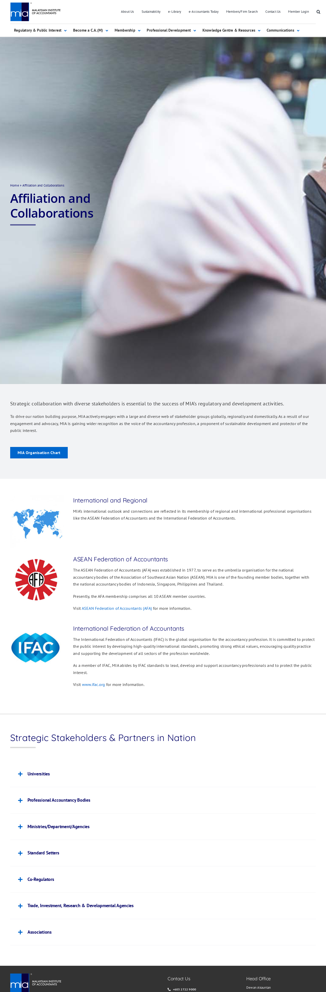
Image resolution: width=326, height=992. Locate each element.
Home (14, 185)
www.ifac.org (93, 684)
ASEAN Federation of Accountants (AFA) (117, 608)
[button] (318, 12)
